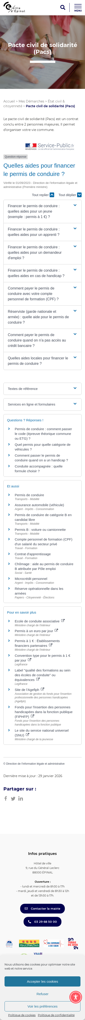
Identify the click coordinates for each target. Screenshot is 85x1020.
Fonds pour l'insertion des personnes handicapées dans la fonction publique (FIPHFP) (44, 712)
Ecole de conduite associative (40, 621)
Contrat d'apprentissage (33, 554)
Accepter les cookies (42, 981)
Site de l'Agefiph (29, 690)
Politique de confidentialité (56, 1015)
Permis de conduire (29, 495)
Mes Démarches (31, 101)
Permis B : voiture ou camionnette (40, 529)
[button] (42, 211)
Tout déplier (70, 194)
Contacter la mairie (42, 908)
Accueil (9, 101)
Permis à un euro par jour (36, 631)
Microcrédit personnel (31, 579)
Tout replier (43, 194)
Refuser (42, 994)
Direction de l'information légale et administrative (35, 763)
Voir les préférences (42, 1006)
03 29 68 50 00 (42, 921)
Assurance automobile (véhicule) (39, 505)
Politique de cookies (22, 1015)
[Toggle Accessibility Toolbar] (76, 997)
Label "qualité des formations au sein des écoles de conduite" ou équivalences (42, 675)
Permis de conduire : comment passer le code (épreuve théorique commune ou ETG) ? (43, 433)
